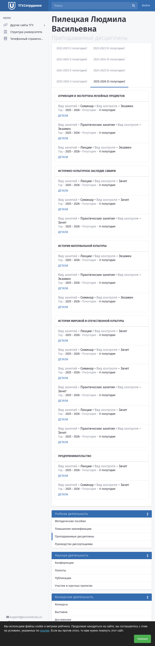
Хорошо (142, 638)
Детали (63, 115)
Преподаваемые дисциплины (74, 536)
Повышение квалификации (73, 529)
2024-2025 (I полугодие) (72, 70)
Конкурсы (61, 604)
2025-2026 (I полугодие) (72, 81)
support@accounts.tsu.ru (24, 617)
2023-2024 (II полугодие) (109, 59)
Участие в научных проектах (73, 585)
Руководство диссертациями (74, 544)
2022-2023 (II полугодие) (109, 48)
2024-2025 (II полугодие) (109, 70)
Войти (146, 5)
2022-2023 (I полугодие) (72, 48)
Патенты (60, 570)
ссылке (44, 630)
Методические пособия (70, 521)
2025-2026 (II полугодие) (109, 81)
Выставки (61, 612)
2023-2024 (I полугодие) (72, 59)
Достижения (63, 619)
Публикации (63, 578)
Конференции (64, 563)
